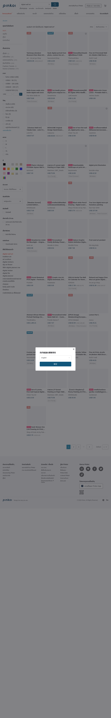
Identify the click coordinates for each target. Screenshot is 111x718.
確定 (55, 364)
